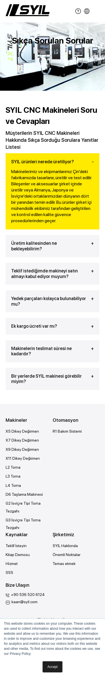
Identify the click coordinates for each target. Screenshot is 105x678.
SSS (9, 572)
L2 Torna (13, 467)
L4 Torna (13, 485)
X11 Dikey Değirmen (23, 458)
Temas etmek (64, 563)
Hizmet (12, 563)
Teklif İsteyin (16, 545)
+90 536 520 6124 (28, 594)
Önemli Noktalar (66, 554)
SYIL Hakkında (65, 545)
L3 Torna (13, 476)
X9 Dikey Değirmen (22, 449)
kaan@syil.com (24, 602)
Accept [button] (52, 667)
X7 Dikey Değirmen (22, 440)
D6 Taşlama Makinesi (24, 494)
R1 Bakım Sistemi (67, 431)
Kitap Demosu (18, 554)
